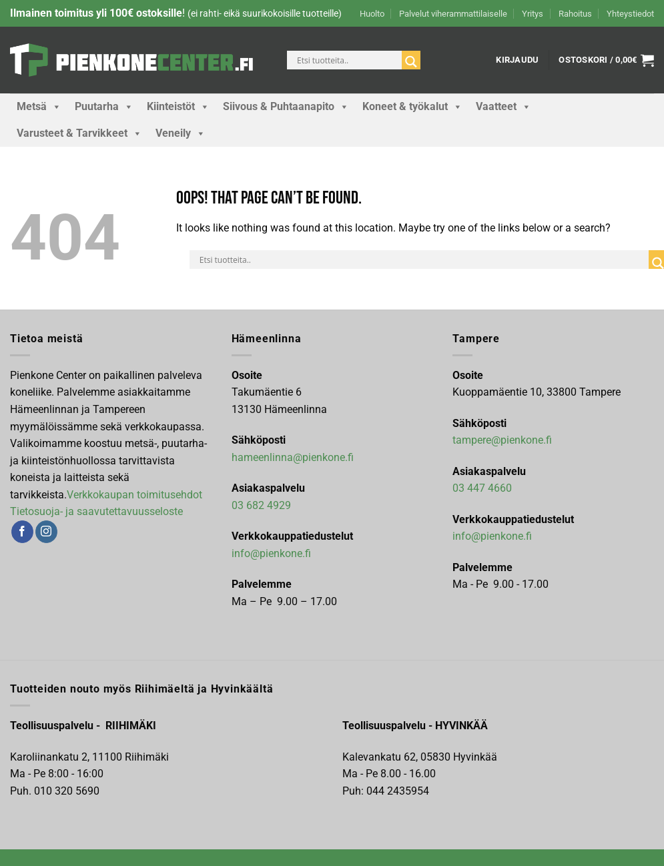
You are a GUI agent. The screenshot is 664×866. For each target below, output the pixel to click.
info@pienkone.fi (271, 553)
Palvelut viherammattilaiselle (453, 14)
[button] (517, 60)
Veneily (180, 133)
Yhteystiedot (630, 14)
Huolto (372, 14)
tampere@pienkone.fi (502, 440)
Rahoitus (575, 14)
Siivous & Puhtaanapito (286, 106)
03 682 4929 (261, 505)
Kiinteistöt (178, 106)
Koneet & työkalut (412, 106)
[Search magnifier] (411, 62)
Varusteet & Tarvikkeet (79, 133)
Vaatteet (503, 106)
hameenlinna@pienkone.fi (293, 457)
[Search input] (347, 60)
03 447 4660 (482, 488)
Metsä (39, 106)
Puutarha (104, 106)
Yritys (532, 14)
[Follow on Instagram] (46, 531)
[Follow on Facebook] (22, 531)
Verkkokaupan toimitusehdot (134, 494)
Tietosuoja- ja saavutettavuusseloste (96, 511)
